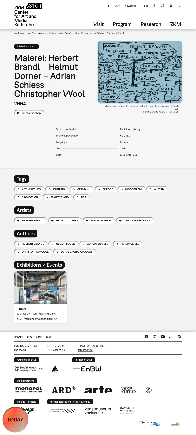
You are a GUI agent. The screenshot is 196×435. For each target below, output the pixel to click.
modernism (133, 189)
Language (171, 6)
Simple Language (154, 6)
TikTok (171, 337)
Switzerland (59, 197)
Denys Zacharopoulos (77, 251)
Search (179, 6)
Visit (98, 24)
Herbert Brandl (33, 220)
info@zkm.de (85, 349)
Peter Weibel (130, 243)
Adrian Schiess (101, 220)
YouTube (163, 337)
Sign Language (163, 6)
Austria (159, 189)
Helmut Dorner (67, 220)
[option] (41, 297)
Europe (108, 189)
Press (145, 5)
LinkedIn (179, 337)
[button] (140, 72)
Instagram (154, 337)
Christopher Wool (137, 220)
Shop (117, 5)
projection (30, 197)
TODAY (15, 420)
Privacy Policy (34, 336)
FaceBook (146, 337)
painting (59, 189)
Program (122, 24)
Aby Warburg (31, 189)
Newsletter (131, 5)
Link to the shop (31, 113)
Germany (83, 189)
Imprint (18, 336)
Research (151, 24)
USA (83, 197)
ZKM (175, 24)
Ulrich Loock (65, 243)
